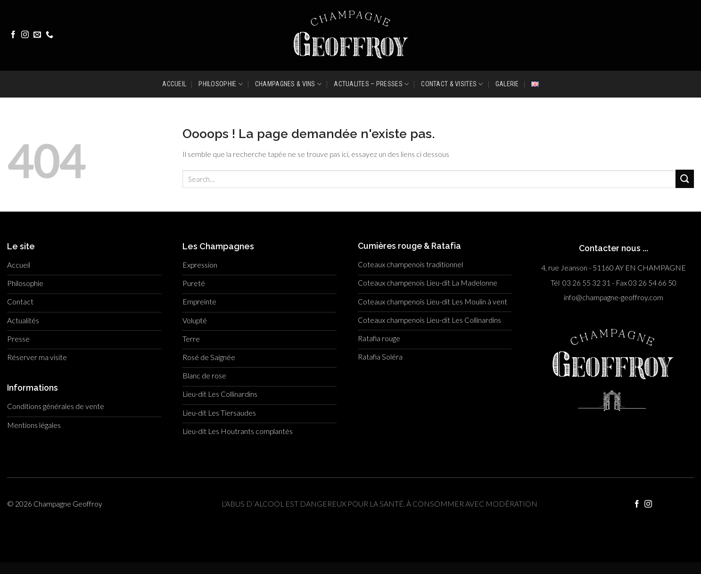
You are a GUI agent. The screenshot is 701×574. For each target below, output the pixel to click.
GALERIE (507, 84)
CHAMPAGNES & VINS (288, 84)
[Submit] (685, 179)
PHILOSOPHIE (220, 84)
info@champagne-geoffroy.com (613, 297)
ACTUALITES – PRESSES (371, 84)
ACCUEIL (174, 84)
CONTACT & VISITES (452, 84)
